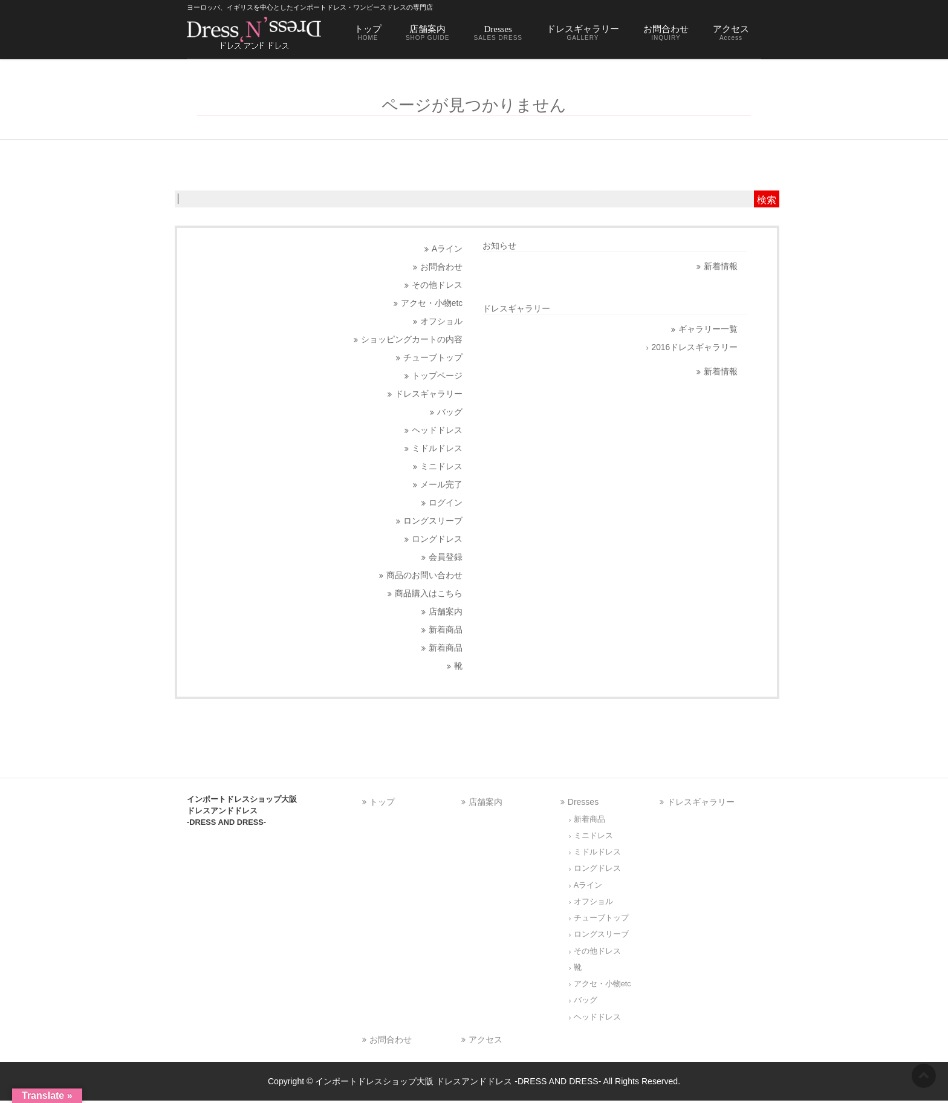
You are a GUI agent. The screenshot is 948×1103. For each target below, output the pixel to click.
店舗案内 (446, 611)
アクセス (485, 1039)
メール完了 (441, 484)
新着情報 (721, 266)
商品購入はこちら (429, 593)
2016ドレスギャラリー (695, 347)
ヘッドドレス (437, 430)
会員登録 (446, 557)
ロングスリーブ (433, 520)
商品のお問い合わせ (424, 575)
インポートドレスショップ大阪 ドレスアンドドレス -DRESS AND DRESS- (458, 1081)
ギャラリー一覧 (708, 329)
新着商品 (446, 629)
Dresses (583, 802)
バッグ (450, 412)
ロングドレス (437, 539)
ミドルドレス (437, 448)
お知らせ (499, 245)
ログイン (446, 502)
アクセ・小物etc (432, 303)
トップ (382, 802)
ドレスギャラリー (429, 394)
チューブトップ (433, 357)
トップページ (437, 375)
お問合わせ (441, 267)
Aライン (447, 248)
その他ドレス (437, 285)
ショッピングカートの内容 (412, 339)
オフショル (441, 321)
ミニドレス (441, 466)
